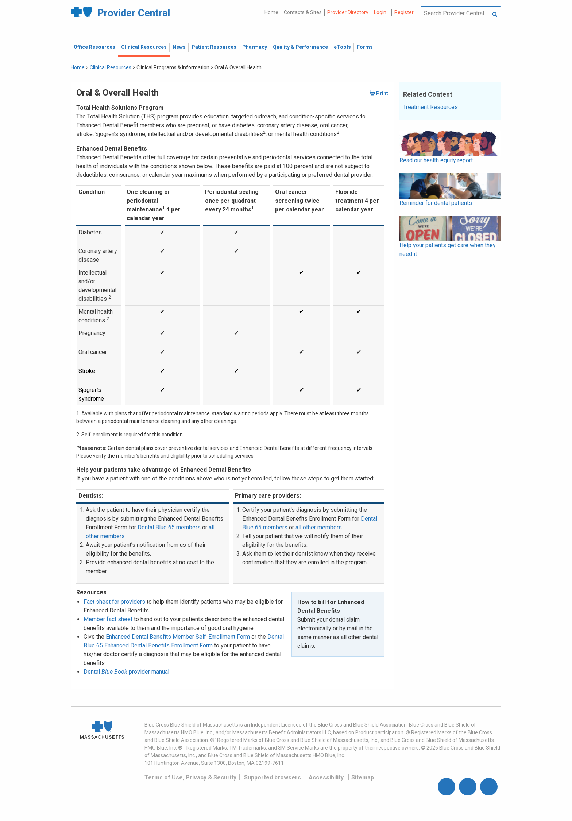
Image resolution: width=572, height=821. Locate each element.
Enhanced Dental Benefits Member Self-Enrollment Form (178, 636)
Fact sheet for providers (114, 601)
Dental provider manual (126, 671)
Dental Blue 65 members (169, 527)
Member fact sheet (108, 619)
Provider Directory (347, 12)
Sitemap (362, 777)
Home (271, 12)
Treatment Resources (430, 107)
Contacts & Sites (303, 12)
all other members (318, 527)
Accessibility (326, 777)
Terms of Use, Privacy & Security (190, 777)
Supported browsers (272, 777)
